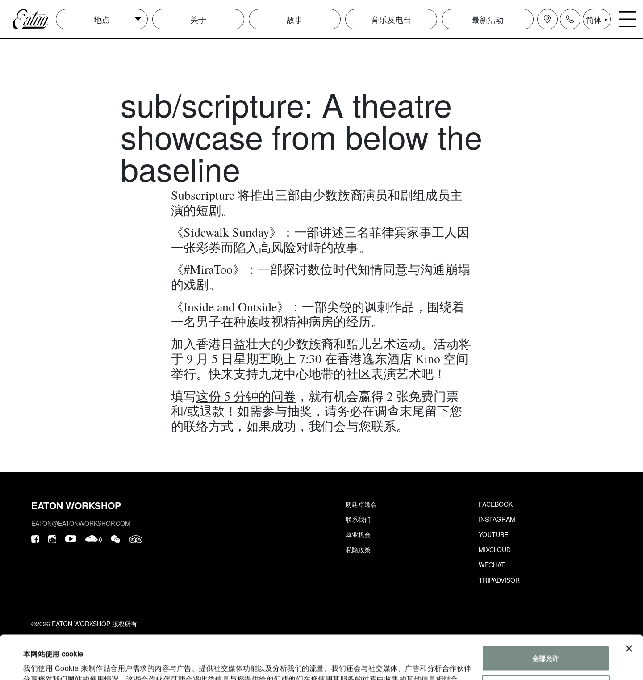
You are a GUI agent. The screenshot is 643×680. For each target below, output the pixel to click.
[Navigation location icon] (547, 19)
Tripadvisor (499, 579)
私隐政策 (358, 549)
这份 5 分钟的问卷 (246, 395)
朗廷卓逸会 (361, 504)
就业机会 (358, 534)
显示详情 (36, 662)
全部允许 (545, 617)
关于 (198, 19)
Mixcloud (495, 549)
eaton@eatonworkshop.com (80, 523)
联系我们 (358, 519)
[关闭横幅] (629, 607)
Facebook (496, 504)
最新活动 (488, 19)
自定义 (545, 646)
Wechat (492, 564)
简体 (594, 19)
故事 (295, 19)
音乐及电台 (391, 19)
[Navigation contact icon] (570, 19)
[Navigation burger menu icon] (628, 19)
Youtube (493, 534)
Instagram (497, 519)
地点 (102, 19)
